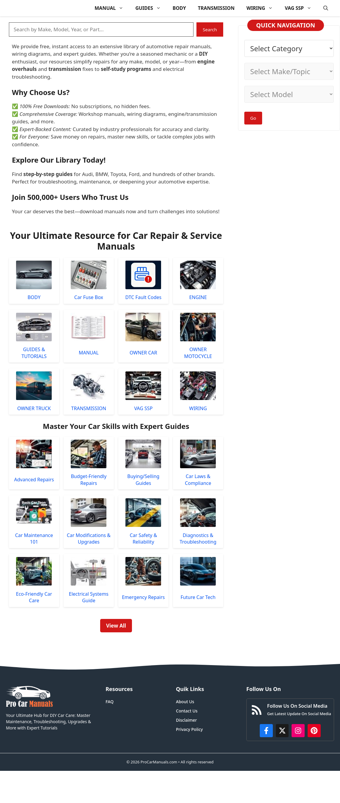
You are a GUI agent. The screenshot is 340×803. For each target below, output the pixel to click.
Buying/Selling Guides (143, 479)
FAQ (110, 701)
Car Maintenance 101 (34, 538)
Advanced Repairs (34, 479)
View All (116, 625)
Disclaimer (186, 720)
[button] (325, 8)
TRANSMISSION (216, 8)
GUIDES (150, 8)
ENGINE (198, 297)
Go (253, 118)
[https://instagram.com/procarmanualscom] (298, 730)
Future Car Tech (198, 597)
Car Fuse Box (88, 297)
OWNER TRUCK (34, 408)
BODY (179, 8)
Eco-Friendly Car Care (34, 597)
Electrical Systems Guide (88, 597)
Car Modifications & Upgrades (89, 538)
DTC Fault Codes (143, 297)
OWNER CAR (143, 352)
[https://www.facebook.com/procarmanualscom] (266, 730)
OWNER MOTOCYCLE (198, 352)
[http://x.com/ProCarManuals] (282, 730)
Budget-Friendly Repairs (88, 479)
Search (210, 29)
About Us (185, 701)
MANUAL (112, 8)
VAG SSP (301, 8)
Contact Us (187, 711)
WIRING (262, 8)
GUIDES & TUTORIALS (33, 352)
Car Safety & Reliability (143, 538)
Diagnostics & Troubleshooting (198, 538)
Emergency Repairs (143, 597)
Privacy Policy (189, 729)
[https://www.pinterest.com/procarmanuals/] (314, 730)
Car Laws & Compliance (198, 479)
